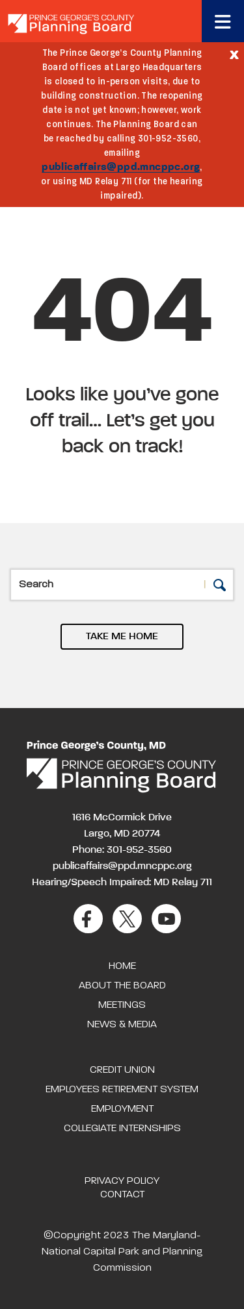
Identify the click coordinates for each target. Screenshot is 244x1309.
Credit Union (122, 1070)
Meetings (122, 1005)
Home (122, 966)
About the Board (122, 986)
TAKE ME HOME (122, 636)
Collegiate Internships (122, 1128)
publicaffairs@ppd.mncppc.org (121, 167)
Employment (122, 1109)
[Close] (234, 54)
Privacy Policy (122, 1181)
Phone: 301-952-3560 (122, 850)
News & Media (122, 1025)
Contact (122, 1195)
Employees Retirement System (122, 1089)
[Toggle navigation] (223, 21)
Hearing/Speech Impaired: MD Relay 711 (122, 882)
